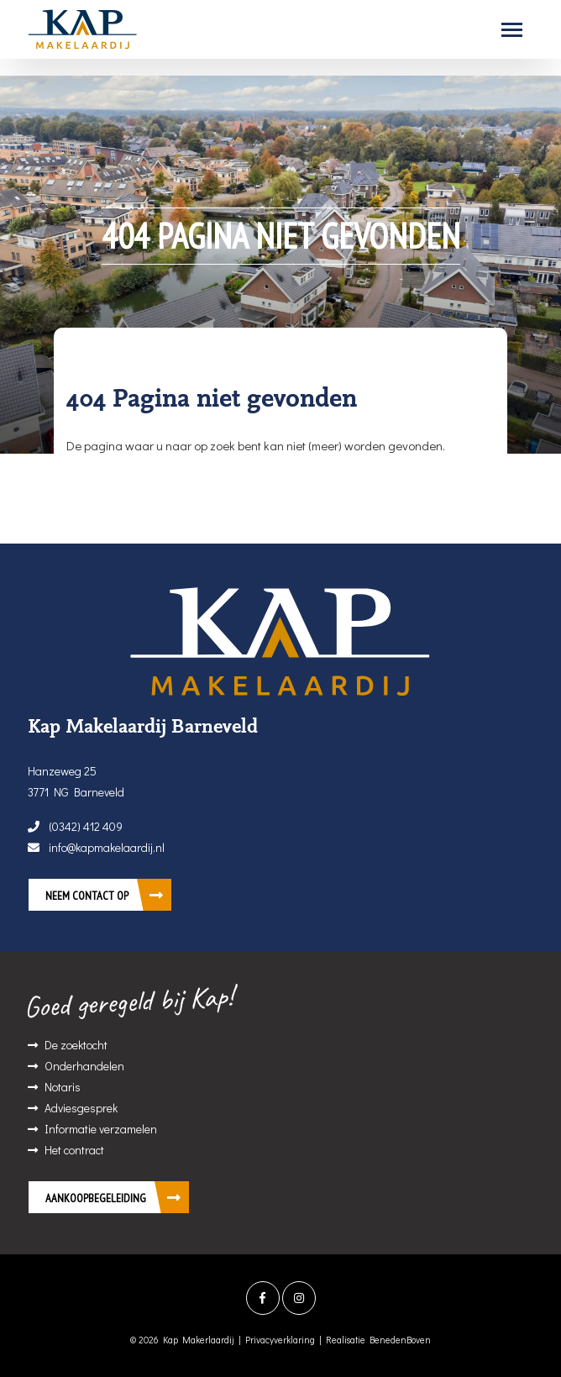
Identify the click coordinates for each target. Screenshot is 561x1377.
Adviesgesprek (81, 1108)
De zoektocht (76, 1045)
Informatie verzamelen (101, 1129)
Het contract (74, 1150)
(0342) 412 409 (75, 826)
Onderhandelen (84, 1066)
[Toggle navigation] (511, 30)
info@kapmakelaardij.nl (96, 847)
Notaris (63, 1087)
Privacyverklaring (280, 1339)
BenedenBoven (400, 1339)
